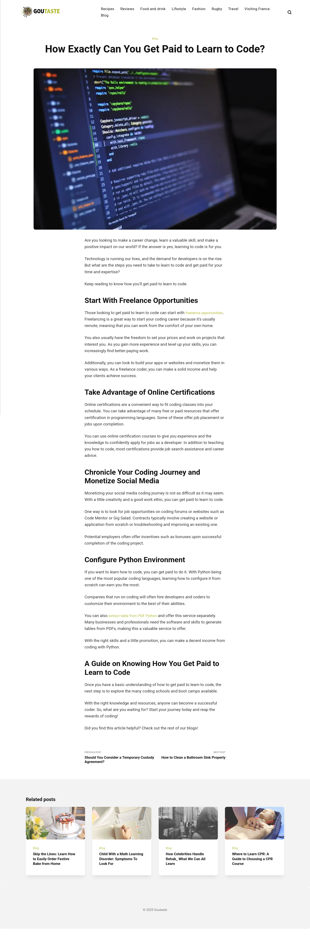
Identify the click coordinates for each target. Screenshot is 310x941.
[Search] (289, 12)
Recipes (107, 9)
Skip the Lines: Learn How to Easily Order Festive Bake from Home (55, 871)
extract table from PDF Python (135, 622)
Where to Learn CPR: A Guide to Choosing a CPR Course (252, 871)
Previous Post (120, 765)
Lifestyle (179, 9)
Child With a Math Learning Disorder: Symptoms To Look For (120, 871)
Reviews (127, 9)
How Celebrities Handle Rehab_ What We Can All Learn (188, 871)
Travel (233, 9)
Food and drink (153, 9)
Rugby (217, 9)
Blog (104, 15)
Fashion (199, 9)
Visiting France (257, 9)
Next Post (190, 765)
